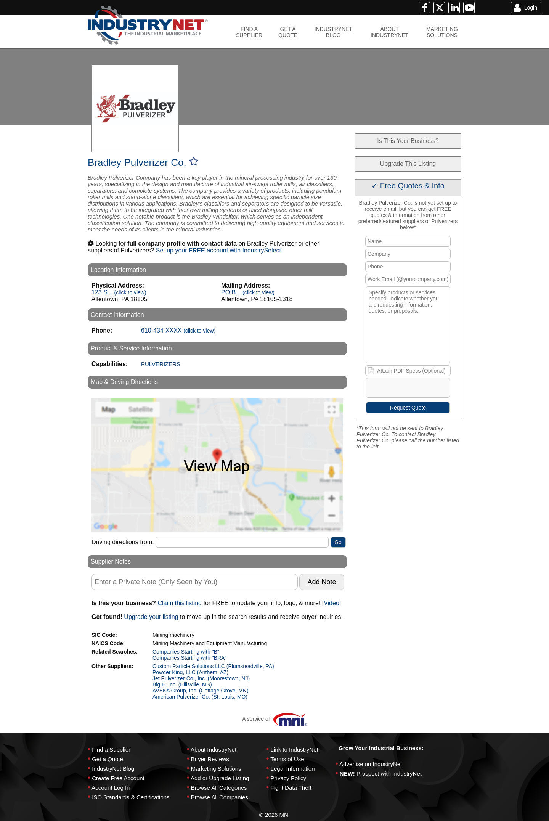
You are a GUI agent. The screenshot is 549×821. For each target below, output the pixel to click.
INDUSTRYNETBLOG (333, 32)
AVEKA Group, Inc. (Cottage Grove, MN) (200, 691)
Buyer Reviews (210, 759)
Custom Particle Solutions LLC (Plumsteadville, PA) (213, 666)
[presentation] (424, 389)
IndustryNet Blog (113, 768)
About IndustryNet (213, 749)
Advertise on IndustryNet (370, 764)
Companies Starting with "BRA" (189, 658)
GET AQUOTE (287, 32)
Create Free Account (118, 778)
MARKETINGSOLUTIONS (442, 32)
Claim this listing (179, 603)
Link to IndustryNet (294, 749)
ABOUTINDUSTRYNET (389, 32)
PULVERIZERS (160, 364)
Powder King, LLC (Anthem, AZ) (190, 672)
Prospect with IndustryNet (389, 773)
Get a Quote (107, 759)
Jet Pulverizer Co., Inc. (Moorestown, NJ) (201, 678)
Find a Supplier (111, 749)
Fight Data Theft (291, 787)
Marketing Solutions (216, 768)
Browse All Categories (219, 787)
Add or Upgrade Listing (220, 778)
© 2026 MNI (274, 814)
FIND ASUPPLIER (249, 32)
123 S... (119, 292)
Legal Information (293, 768)
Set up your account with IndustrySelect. (219, 250)
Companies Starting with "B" (185, 652)
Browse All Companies (219, 797)
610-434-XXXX (178, 330)
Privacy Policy (288, 778)
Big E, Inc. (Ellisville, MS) (182, 684)
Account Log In (111, 787)
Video (331, 603)
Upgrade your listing (151, 617)
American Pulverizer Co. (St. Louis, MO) (199, 697)
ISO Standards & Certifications (130, 797)
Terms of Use (287, 759)
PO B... (247, 292)
